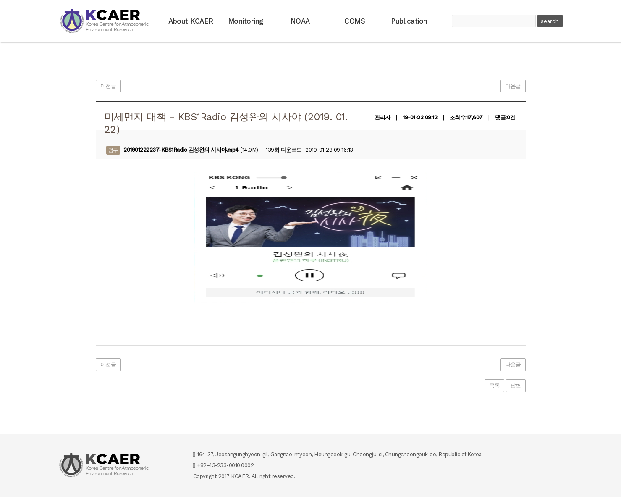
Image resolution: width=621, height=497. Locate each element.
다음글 (513, 86)
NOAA (300, 21)
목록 (494, 385)
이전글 (108, 86)
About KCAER (190, 21)
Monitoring (245, 21)
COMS (354, 21)
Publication (409, 21)
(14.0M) (182, 150)
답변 (516, 385)
